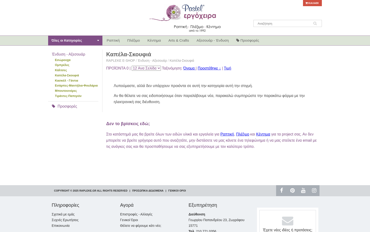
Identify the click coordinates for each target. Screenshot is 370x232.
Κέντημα (263, 134)
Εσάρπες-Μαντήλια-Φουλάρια (76, 85)
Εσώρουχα (63, 60)
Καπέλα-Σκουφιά (67, 75)
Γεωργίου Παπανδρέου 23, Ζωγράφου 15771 (216, 220)
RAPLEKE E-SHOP (120, 60)
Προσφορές (64, 106)
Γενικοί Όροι (129, 220)
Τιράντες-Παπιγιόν (68, 96)
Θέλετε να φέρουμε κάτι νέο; (140, 226)
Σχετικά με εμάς (63, 214)
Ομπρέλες (62, 65)
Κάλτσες (61, 70)
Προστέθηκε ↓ (209, 68)
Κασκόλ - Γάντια (66, 80)
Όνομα (189, 68)
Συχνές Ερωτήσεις (65, 220)
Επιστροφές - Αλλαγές (136, 214)
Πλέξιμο (242, 134)
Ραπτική (227, 134)
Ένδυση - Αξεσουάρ (153, 60)
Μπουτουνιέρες (66, 90)
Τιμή (227, 68)
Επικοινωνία (61, 226)
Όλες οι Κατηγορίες (75, 40)
